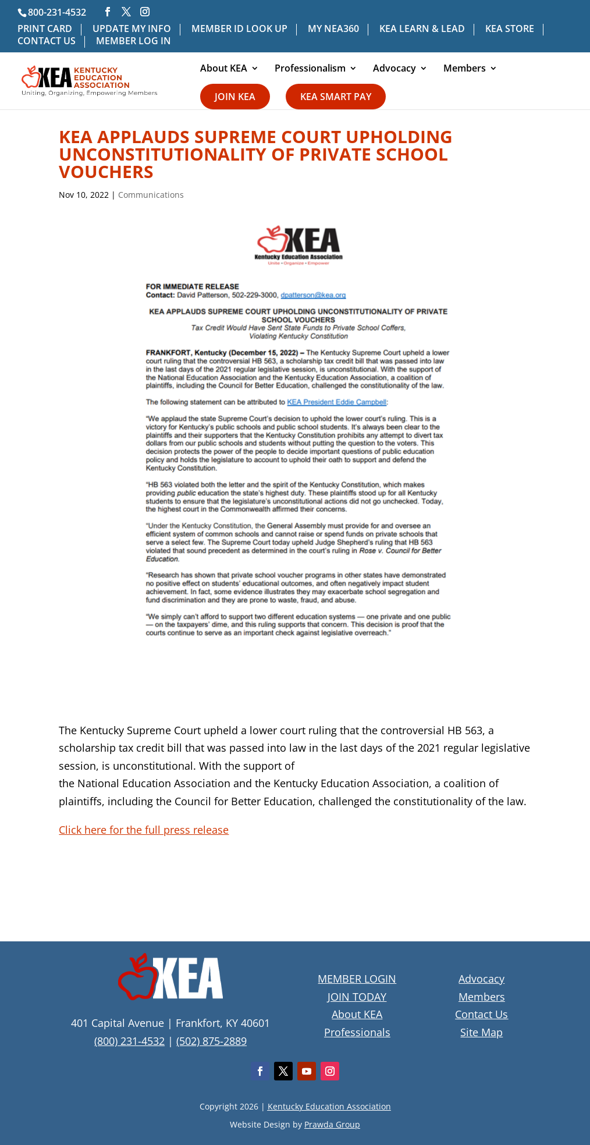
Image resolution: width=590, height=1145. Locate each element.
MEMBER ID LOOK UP (239, 29)
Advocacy (394, 69)
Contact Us (481, 1014)
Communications (151, 194)
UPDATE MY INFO (132, 29)
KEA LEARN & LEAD (422, 29)
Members (464, 69)
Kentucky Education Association (329, 1106)
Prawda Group (332, 1124)
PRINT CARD (44, 29)
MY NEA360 (333, 29)
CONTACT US (46, 41)
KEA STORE (509, 29)
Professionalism (310, 69)
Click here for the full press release (144, 830)
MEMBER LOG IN (133, 41)
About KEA (223, 69)
